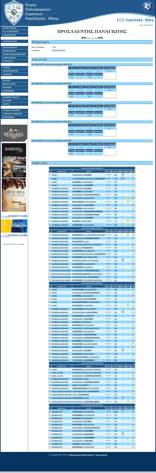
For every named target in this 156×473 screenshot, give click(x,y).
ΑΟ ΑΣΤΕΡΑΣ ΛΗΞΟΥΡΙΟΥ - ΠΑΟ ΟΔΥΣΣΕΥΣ (86, 372)
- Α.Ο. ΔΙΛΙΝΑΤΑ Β (83, 250)
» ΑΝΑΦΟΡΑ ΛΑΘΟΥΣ (10, 97)
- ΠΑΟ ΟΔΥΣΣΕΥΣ (82, 182)
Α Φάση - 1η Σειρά (57, 372)
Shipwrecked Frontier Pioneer (81, 455)
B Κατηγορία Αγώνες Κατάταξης (61, 270)
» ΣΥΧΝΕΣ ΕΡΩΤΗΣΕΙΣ (11, 110)
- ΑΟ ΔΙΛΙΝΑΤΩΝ (83, 315)
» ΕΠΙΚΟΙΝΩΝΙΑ (8, 117)
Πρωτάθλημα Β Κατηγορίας (59, 235)
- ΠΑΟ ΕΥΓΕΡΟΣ (83, 354)
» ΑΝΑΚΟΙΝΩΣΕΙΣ (9, 35)
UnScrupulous (101, 455)
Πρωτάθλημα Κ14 (56, 411)
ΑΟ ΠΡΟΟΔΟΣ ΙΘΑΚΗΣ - (85, 277)
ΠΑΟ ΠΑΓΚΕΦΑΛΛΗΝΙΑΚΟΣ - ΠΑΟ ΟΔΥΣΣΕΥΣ (87, 244)
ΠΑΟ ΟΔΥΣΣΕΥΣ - (82, 175)
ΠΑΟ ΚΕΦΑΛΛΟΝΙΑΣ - (85, 312)
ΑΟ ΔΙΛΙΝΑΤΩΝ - (83, 434)
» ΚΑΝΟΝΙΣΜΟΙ (8, 91)
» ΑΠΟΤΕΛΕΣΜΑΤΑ (9, 47)
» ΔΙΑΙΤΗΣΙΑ (7, 87)
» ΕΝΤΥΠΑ (6, 81)
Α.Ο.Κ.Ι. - (80, 394)
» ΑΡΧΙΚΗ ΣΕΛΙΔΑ (9, 28)
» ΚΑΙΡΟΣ (6, 104)
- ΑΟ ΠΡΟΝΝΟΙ (82, 305)
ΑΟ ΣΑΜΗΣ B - (82, 247)
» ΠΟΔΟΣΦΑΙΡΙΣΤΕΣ (10, 71)
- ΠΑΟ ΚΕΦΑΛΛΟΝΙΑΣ (85, 257)
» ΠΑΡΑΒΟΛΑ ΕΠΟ (9, 41)
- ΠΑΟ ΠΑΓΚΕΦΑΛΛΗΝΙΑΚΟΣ (87, 280)
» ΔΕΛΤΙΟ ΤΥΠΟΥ (9, 84)
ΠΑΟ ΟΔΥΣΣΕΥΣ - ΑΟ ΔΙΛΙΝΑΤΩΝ (83, 198)
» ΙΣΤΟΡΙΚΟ (6, 101)
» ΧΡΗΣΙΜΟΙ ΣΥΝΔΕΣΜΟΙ (12, 114)
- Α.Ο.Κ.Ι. (80, 241)
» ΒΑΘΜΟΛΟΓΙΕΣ (9, 51)
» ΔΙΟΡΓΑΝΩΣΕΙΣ (9, 58)
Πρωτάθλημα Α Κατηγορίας (59, 188)
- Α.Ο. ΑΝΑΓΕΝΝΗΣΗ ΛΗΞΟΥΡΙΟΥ (88, 235)
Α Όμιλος (54, 175)
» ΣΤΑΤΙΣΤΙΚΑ (7, 61)
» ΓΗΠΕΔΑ (6, 67)
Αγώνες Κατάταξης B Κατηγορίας (61, 391)
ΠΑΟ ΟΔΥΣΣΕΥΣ (58, 50)
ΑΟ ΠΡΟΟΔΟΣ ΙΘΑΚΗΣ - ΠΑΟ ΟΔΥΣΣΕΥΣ (85, 260)
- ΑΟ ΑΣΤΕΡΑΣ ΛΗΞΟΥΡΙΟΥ (86, 369)
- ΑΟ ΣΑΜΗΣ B (82, 267)
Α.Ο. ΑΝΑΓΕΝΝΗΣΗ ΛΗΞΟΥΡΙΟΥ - (88, 178)
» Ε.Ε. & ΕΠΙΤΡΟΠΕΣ (10, 31)
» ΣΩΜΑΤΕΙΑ (7, 74)
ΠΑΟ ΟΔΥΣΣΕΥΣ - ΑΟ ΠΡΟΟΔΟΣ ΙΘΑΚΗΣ (85, 328)
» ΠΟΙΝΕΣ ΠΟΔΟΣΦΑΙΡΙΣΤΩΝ (14, 54)
